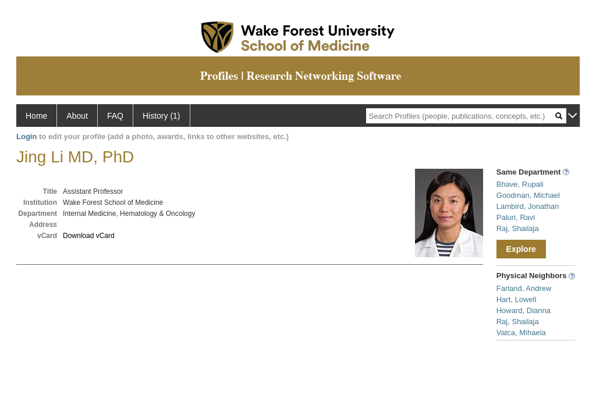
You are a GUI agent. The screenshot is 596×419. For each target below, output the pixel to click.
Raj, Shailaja (517, 228)
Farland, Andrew (524, 288)
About (77, 115)
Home (36, 115)
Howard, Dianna (523, 310)
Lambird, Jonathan (527, 206)
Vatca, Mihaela (521, 332)
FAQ (115, 115)
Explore (521, 249)
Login (26, 136)
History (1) (161, 115)
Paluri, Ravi (515, 217)
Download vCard (89, 236)
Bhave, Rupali (520, 184)
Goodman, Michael (528, 195)
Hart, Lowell (516, 299)
